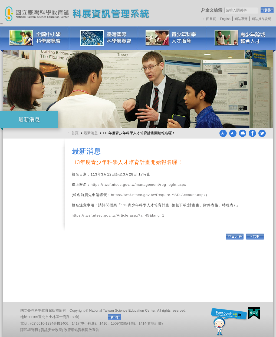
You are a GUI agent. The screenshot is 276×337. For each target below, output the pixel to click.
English (225, 19)
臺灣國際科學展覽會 (103, 38)
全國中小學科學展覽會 (34, 38)
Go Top (255, 237)
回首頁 (211, 19)
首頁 (75, 133)
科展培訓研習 (241, 38)
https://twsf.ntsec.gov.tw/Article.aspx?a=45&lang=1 (119, 215)
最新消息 (91, 133)
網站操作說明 (261, 19)
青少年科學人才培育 (172, 38)
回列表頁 (235, 237)
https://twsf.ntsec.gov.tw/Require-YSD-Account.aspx (158, 195)
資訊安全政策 (51, 330)
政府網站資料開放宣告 (81, 330)
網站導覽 (241, 19)
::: (203, 19)
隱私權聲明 (29, 330)
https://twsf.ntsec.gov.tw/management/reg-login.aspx (138, 185)
